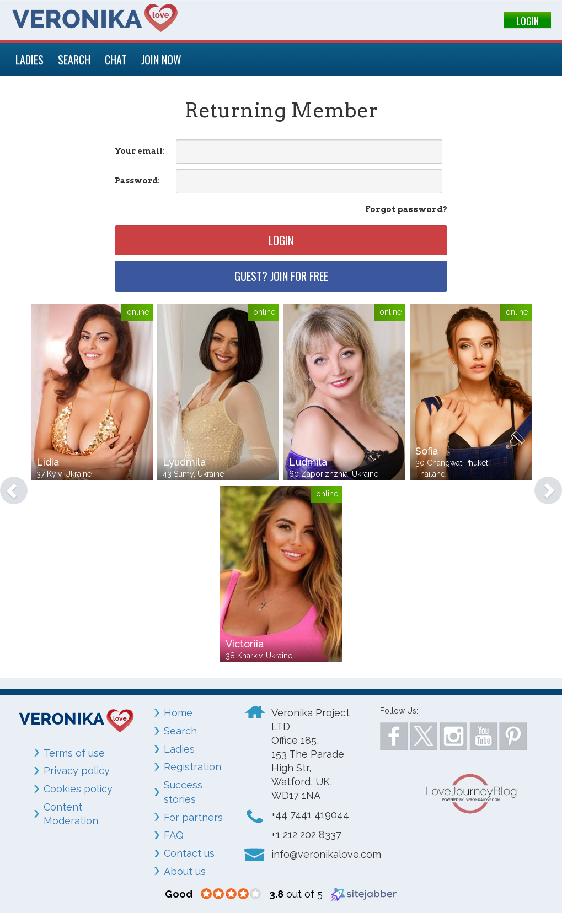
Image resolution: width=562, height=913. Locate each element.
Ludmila (308, 462)
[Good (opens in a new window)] (178, 894)
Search (180, 731)
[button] (8, 485)
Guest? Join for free (281, 276)
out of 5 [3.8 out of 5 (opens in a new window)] (296, 894)
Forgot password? (406, 209)
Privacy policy (77, 770)
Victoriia (245, 644)
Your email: (140, 151)
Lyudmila (184, 462)
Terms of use (74, 753)
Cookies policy (78, 789)
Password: (137, 180)
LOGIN (527, 21)
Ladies (179, 749)
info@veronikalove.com (326, 854)
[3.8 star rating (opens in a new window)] (231, 894)
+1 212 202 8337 (306, 834)
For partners (193, 817)
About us (185, 871)
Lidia (47, 462)
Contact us (189, 853)
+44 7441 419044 (310, 814)
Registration (192, 766)
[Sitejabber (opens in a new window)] (364, 893)
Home (178, 712)
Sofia (426, 451)
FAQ (174, 835)
